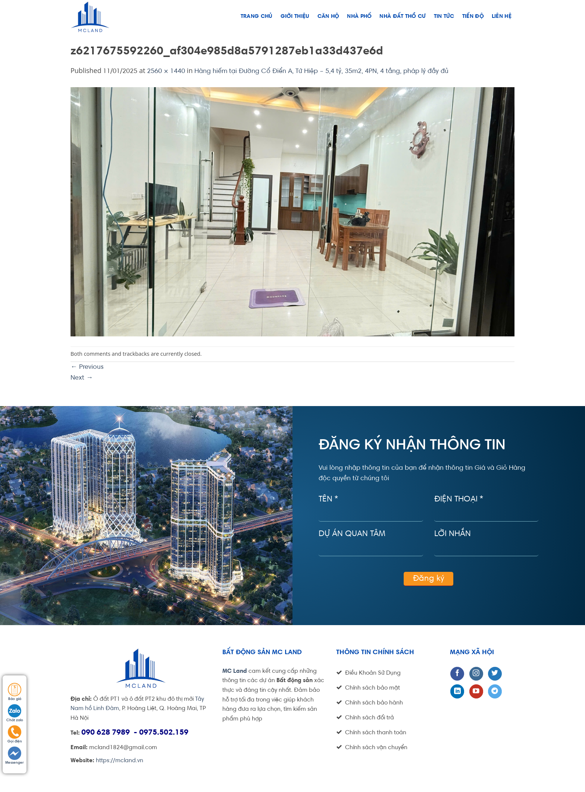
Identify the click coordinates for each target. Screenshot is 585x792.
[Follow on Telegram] (495, 691)
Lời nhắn (452, 534)
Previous (87, 367)
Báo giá (14, 692)
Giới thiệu (295, 16)
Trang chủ (257, 16)
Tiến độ (473, 16)
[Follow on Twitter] (495, 674)
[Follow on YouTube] (476, 691)
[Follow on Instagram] (476, 674)
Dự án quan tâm (352, 534)
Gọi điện (14, 734)
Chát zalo (14, 713)
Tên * (328, 499)
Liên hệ (502, 16)
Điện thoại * (458, 499)
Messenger (14, 756)
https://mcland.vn (119, 761)
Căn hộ (328, 16)
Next (82, 378)
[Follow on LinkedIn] (457, 691)
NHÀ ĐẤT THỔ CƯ (402, 16)
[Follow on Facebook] (457, 674)
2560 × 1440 (166, 71)
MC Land (234, 671)
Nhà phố (359, 16)
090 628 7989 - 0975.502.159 (134, 732)
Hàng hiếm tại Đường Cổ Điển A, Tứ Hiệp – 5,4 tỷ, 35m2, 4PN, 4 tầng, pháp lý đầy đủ (321, 71)
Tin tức (444, 16)
